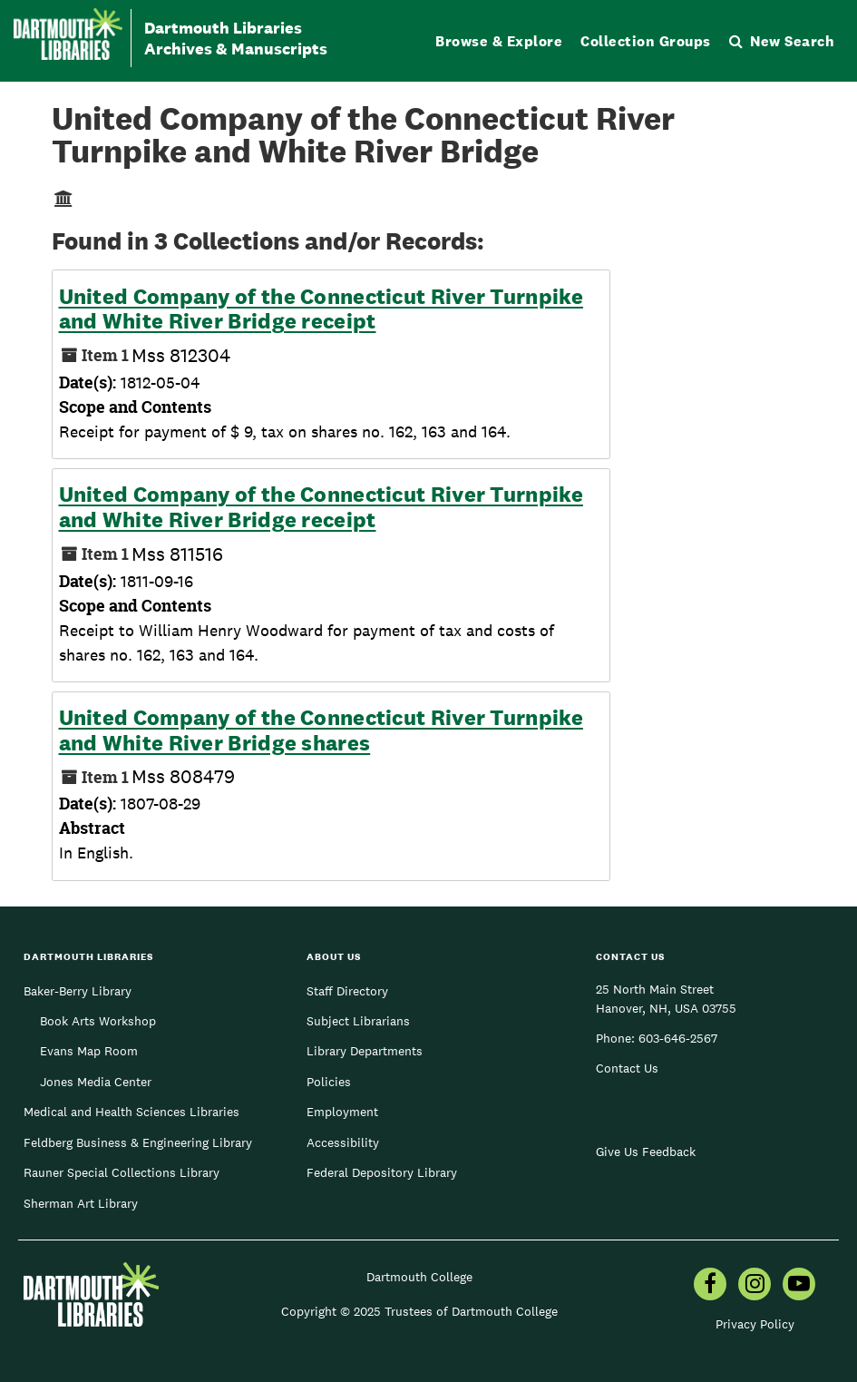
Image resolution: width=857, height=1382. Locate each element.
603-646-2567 (677, 1038)
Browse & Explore (498, 41)
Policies (329, 1081)
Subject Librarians (358, 1021)
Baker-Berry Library (77, 991)
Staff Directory (347, 991)
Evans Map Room (89, 1051)
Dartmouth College (419, 1277)
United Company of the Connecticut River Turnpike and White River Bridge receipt (321, 309)
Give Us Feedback (646, 1151)
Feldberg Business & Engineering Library (138, 1142)
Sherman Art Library (81, 1203)
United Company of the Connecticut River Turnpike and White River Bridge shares (321, 730)
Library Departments (365, 1051)
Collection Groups (645, 41)
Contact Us (627, 1068)
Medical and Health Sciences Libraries (131, 1111)
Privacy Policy (755, 1324)
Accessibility (343, 1142)
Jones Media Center (95, 1081)
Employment (342, 1111)
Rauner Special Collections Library (121, 1172)
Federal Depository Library (382, 1172)
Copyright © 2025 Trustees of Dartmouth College (419, 1311)
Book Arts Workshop (98, 1021)
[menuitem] (710, 1286)
